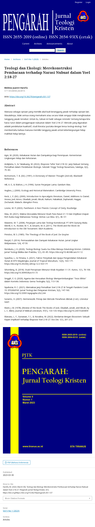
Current (25, 43)
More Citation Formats (15, 498)
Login (88, 2)
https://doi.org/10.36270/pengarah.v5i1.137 (30, 96)
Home (7, 59)
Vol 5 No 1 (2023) (31, 59)
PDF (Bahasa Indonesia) (17, 462)
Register (78, 2)
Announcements (54, 43)
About (70, 43)
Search (60, 50)
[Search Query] (42, 50)
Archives (38, 43)
